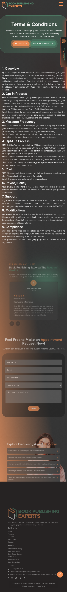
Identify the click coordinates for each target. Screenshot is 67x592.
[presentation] (16, 317)
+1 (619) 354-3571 (19, 570)
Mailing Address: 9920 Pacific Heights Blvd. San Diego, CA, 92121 (33, 574)
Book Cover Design (18, 558)
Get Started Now (47, 46)
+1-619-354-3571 (54, 199)
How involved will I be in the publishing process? (27, 465)
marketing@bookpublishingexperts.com (43, 159)
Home (15, 541)
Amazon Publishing (19, 554)
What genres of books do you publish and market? (28, 460)
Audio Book (16, 560)
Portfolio (15, 543)
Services (15, 545)
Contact (15, 549)
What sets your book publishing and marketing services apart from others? (32, 481)
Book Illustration (18, 564)
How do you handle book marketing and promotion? (28, 475)
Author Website (17, 562)
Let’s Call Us (25, 46)
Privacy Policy (39, 583)
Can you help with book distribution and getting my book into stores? (32, 470)
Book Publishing (18, 556)
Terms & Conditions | (30, 583)
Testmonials (16, 547)
